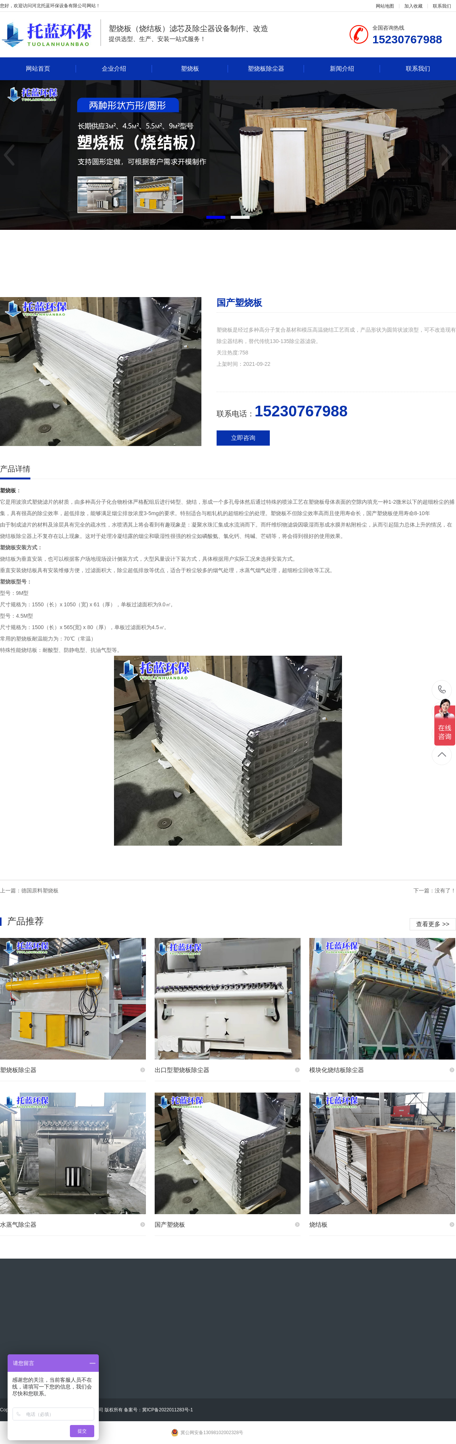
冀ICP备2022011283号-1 (167, 1409)
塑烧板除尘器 (276, 69)
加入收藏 (413, 6)
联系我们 (442, 6)
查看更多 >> (432, 924)
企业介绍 (127, 69)
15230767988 (442, 689)
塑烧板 (204, 69)
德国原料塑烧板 (40, 890)
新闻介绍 (355, 69)
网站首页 (51, 69)
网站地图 (385, 6)
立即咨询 (243, 438)
